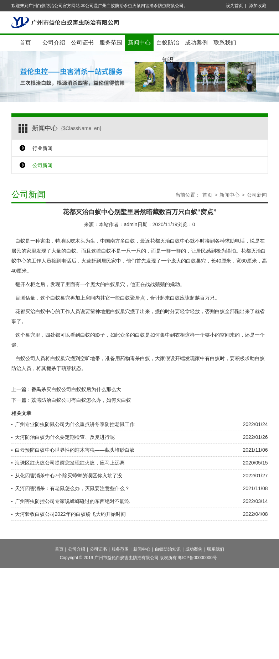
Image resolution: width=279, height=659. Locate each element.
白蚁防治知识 (167, 45)
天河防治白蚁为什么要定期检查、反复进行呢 (65, 437)
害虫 (45, 241)
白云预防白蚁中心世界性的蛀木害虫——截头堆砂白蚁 (75, 450)
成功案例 (196, 43)
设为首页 (234, 5)
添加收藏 (257, 5)
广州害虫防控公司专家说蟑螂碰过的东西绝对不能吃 (72, 501)
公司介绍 (53, 43)
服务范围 (110, 43)
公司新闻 (42, 165)
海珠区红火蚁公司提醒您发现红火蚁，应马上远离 (70, 463)
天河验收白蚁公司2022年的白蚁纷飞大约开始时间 (70, 514)
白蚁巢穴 (120, 311)
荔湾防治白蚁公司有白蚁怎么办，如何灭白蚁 (81, 400)
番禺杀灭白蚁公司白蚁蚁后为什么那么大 (76, 389)
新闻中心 (139, 43)
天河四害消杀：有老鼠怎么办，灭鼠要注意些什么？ (72, 488)
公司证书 (82, 43)
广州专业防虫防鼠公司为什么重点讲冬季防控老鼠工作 (75, 424)
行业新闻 (42, 148)
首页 (25, 43)
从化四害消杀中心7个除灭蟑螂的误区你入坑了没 (69, 475)
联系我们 (224, 43)
